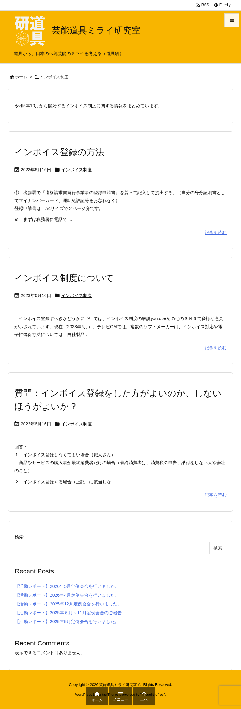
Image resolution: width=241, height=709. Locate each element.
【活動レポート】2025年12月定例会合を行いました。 (68, 603)
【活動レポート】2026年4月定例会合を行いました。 (67, 595)
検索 (19, 536)
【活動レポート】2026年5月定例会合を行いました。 (67, 586)
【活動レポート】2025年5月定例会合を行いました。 (67, 621)
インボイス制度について (64, 278)
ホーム (21, 77)
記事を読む (216, 232)
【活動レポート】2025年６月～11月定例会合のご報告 (68, 612)
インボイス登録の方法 (59, 152)
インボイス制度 (76, 169)
